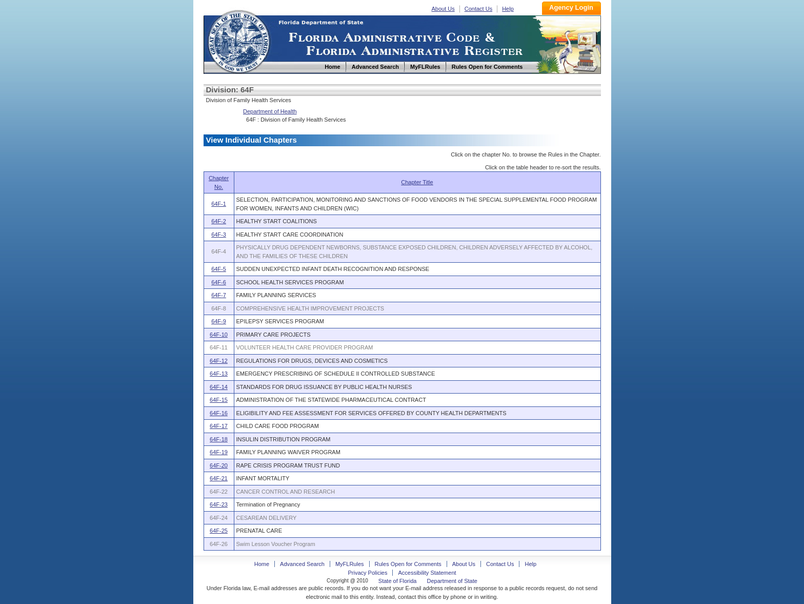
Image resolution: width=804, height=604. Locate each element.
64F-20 (219, 465)
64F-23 (219, 504)
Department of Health (270, 111)
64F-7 (218, 295)
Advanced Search (302, 564)
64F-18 (219, 439)
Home (238, 40)
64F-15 (219, 400)
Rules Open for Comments (408, 564)
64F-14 (219, 387)
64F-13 (219, 374)
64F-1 (218, 204)
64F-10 (219, 335)
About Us (443, 9)
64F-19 (219, 452)
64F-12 (219, 361)
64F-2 (218, 221)
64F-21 (219, 478)
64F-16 (219, 413)
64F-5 (218, 269)
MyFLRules (349, 564)
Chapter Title (417, 182)
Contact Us (478, 9)
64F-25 (219, 531)
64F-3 (218, 234)
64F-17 (219, 426)
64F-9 (218, 321)
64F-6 (218, 282)
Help (508, 9)
